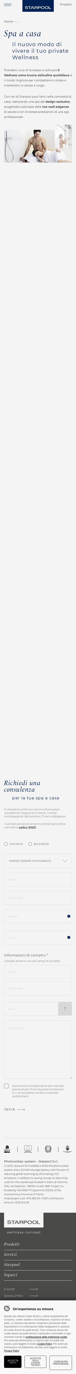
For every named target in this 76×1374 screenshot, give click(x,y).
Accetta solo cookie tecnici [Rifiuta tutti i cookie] (35, 1361)
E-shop (9, 1289)
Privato (16, 844)
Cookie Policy (44, 1343)
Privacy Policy (11, 1350)
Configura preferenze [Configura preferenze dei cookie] (61, 1363)
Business (41, 844)
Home (8, 21)
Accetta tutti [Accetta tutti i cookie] (13, 1362)
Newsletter (13, 1296)
